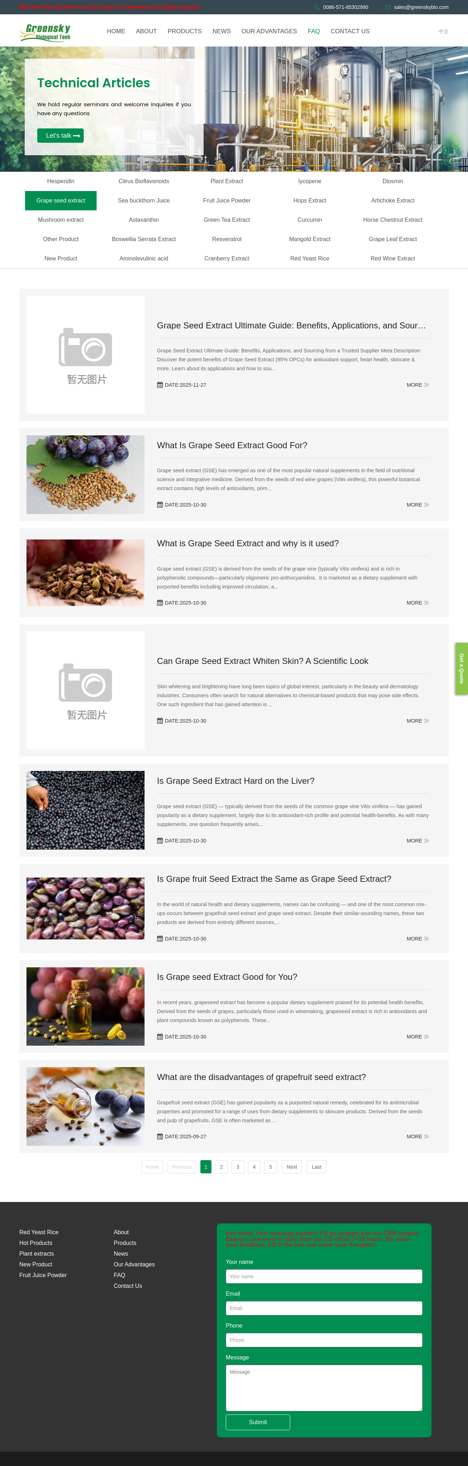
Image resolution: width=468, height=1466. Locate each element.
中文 (444, 31)
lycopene (309, 181)
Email (233, 1294)
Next (294, 1167)
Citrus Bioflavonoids (143, 181)
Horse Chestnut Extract (392, 220)
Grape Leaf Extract (393, 239)
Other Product (61, 239)
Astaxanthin (144, 220)
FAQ (119, 1275)
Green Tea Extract (227, 220)
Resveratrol (227, 239)
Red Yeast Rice (309, 258)
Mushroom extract (61, 220)
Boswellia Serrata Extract (144, 239)
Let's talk (58, 135)
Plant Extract (227, 181)
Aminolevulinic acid (144, 258)
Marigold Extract (310, 239)
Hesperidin (60, 181)
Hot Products (35, 1243)
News (121, 1254)
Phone (234, 1326)
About (121, 1232)
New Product (60, 258)
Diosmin (392, 181)
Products (125, 1243)
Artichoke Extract (393, 200)
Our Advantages (134, 1264)
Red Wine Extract (393, 258)
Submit (258, 1422)
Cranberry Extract (226, 258)
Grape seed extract (60, 200)
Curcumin (310, 220)
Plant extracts (36, 1254)
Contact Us (128, 1286)
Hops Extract (309, 200)
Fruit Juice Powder (227, 200)
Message (237, 1357)
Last (319, 1167)
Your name (239, 1262)
